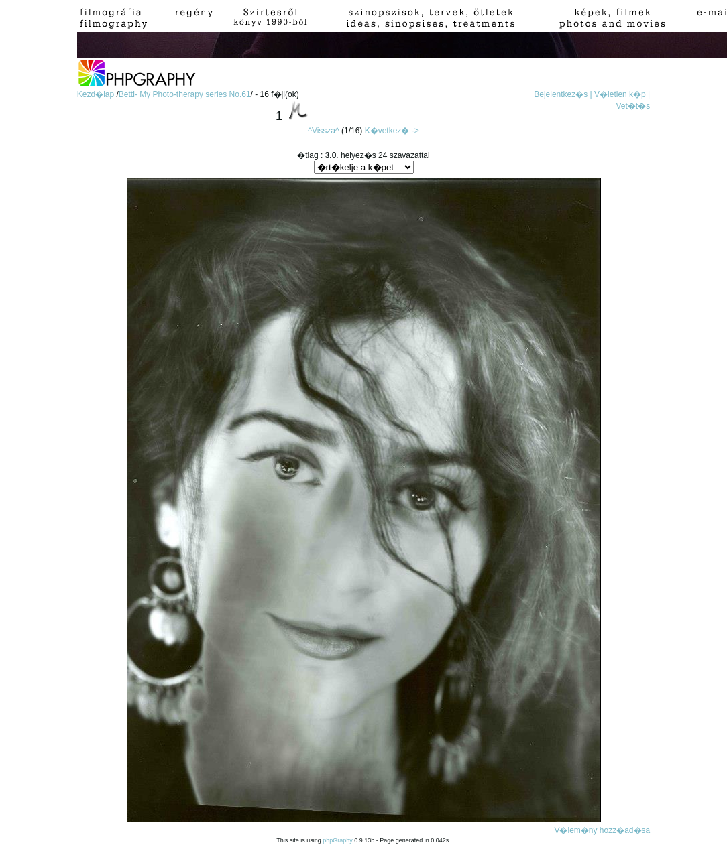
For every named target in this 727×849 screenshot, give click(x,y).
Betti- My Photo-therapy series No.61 (185, 94)
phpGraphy (338, 840)
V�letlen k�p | (622, 94)
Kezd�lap (97, 94)
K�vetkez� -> (392, 130)
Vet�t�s (633, 106)
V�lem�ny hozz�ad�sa (602, 830)
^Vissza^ (323, 130)
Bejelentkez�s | (563, 94)
